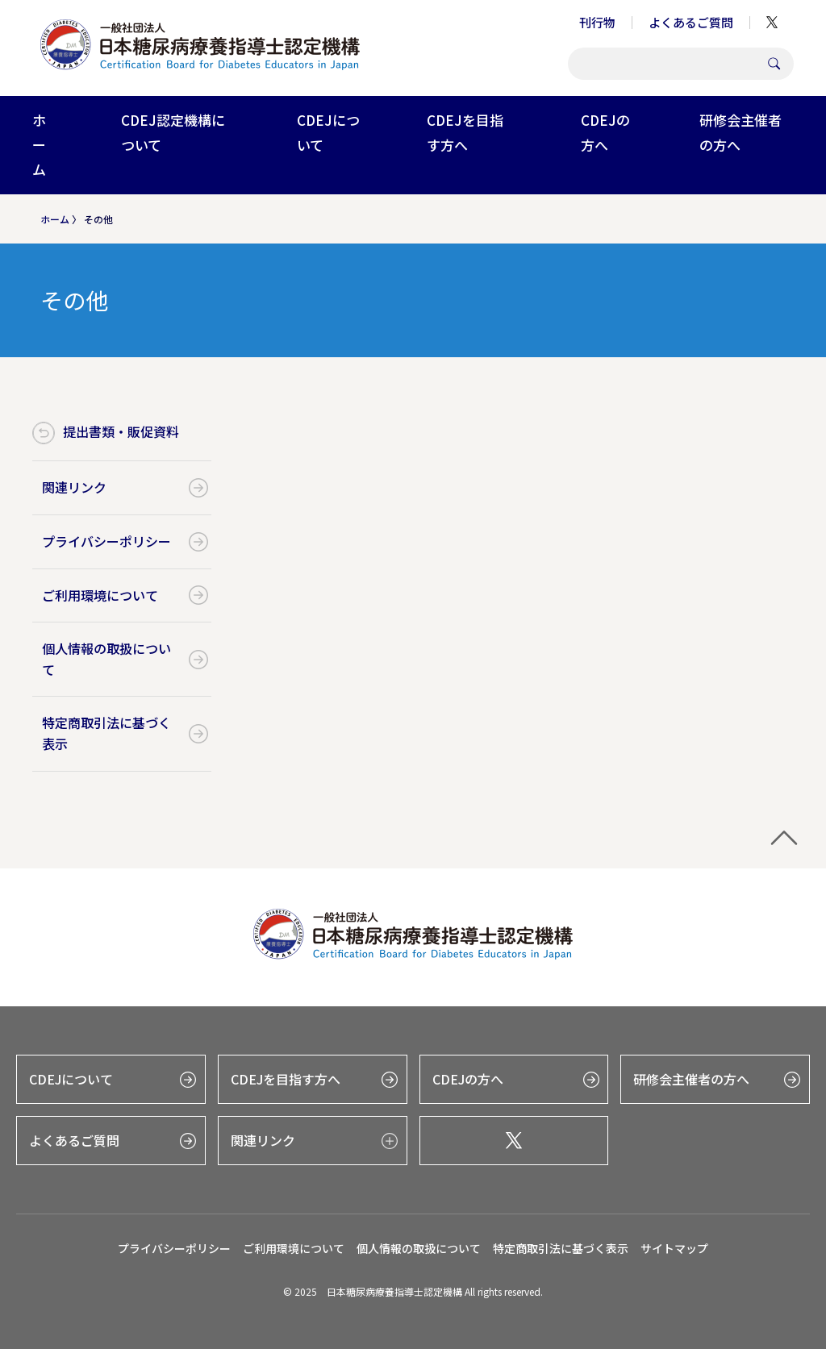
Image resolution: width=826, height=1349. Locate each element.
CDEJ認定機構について (173, 132)
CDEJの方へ (605, 132)
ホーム (39, 144)
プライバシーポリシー (106, 541)
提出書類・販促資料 (121, 431)
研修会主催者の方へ (740, 132)
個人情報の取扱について (106, 659)
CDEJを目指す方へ (465, 132)
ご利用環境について (100, 595)
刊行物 (597, 22)
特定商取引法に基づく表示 (106, 733)
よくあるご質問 (691, 22)
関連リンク (74, 487)
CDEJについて (328, 132)
